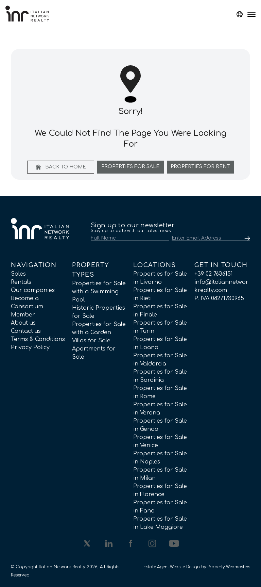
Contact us (26, 331)
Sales (18, 274)
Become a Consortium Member (27, 306)
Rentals (21, 282)
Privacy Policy (30, 347)
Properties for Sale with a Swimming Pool (99, 291)
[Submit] (246, 238)
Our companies (33, 290)
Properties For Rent (200, 166)
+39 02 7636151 (213, 274)
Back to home (61, 167)
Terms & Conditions (38, 339)
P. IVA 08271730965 (219, 298)
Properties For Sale (130, 166)
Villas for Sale (91, 341)
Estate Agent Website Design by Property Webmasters (196, 567)
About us (23, 323)
